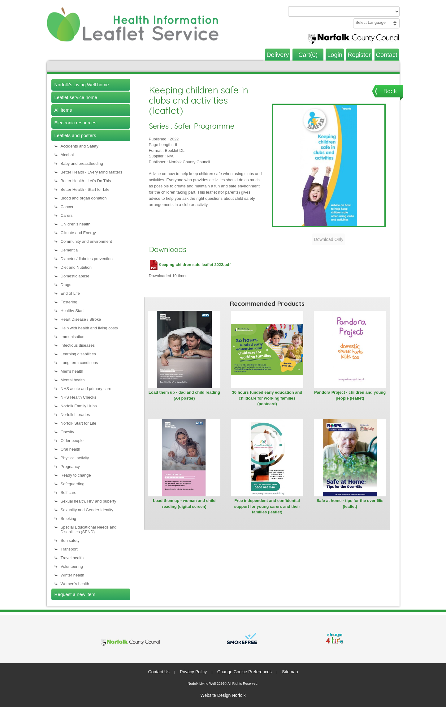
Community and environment (86, 241)
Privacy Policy (193, 671)
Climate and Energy (78, 232)
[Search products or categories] (344, 11)
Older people (72, 440)
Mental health (73, 380)
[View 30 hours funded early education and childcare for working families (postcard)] (267, 349)
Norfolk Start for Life (79, 423)
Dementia (69, 250)
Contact (386, 54)
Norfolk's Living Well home (81, 84)
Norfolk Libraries (75, 414)
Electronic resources (75, 122)
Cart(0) (308, 54)
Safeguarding (72, 484)
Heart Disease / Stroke (81, 319)
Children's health (75, 224)
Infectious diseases (78, 345)
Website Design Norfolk (222, 695)
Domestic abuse (75, 276)
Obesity (67, 432)
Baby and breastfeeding (82, 163)
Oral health (70, 449)
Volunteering (72, 566)
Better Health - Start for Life (85, 189)
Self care (68, 492)
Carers (67, 215)
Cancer (67, 206)
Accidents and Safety (79, 146)
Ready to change (76, 475)
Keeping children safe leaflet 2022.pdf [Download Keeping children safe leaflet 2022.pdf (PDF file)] (190, 264)
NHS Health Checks (79, 397)
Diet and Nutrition (76, 267)
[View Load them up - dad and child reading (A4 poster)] (184, 349)
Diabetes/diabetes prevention (87, 258)
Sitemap (290, 671)
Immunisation (72, 336)
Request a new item (75, 594)
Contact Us (159, 671)
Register (359, 54)
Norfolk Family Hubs (79, 406)
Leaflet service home (75, 97)
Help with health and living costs (89, 328)
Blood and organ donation (84, 198)
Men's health (72, 371)
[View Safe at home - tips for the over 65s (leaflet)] (350, 457)
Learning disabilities (78, 354)
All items (63, 110)
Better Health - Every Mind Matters (91, 172)
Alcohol (67, 154)
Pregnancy (70, 466)
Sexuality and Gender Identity (87, 510)
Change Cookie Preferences (244, 671)
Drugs (66, 284)
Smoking (68, 518)
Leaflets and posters (75, 135)
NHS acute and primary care (86, 388)
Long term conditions (79, 362)
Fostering (69, 302)
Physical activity (75, 458)
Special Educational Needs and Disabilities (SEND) (89, 529)
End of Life (70, 293)
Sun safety (70, 540)
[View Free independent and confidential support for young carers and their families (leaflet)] (267, 457)
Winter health (72, 575)
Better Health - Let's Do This (86, 180)
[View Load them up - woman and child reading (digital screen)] (184, 457)
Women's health (75, 583)
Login (334, 54)
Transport (69, 549)
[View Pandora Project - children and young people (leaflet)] (350, 349)
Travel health (72, 557)
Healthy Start (72, 310)
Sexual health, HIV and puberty (88, 501)
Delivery (277, 54)
